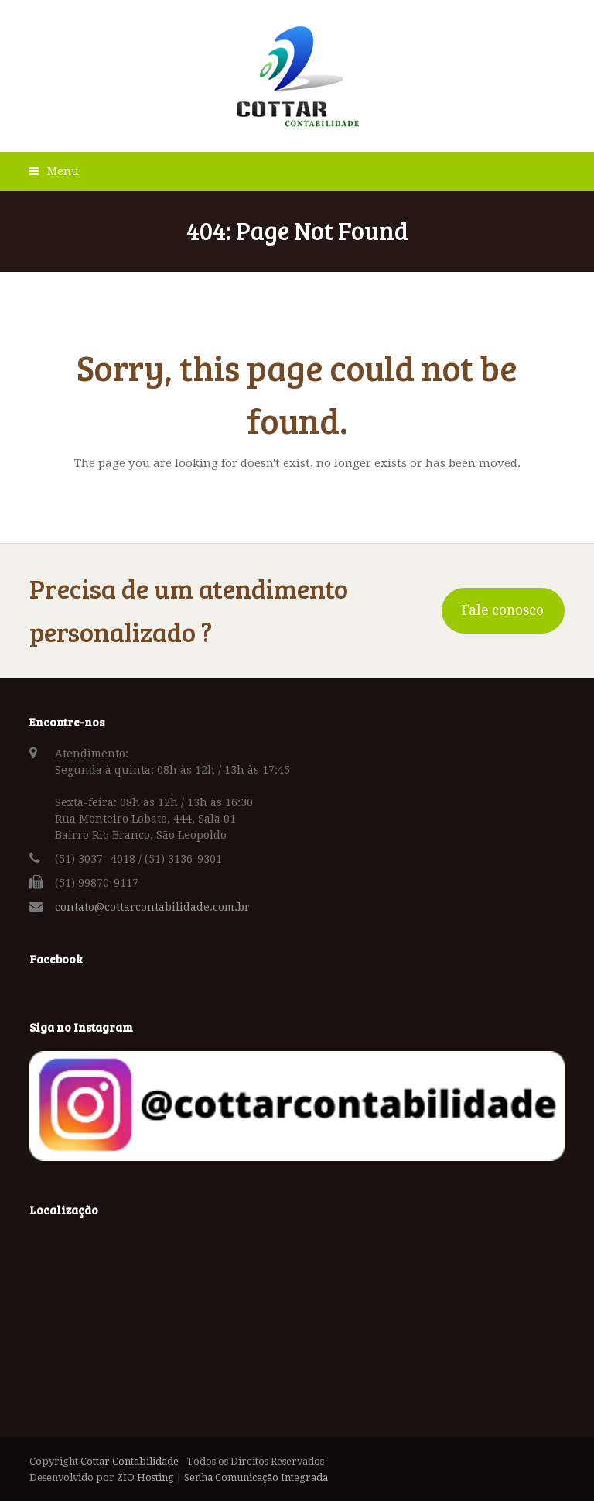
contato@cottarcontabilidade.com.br (152, 907)
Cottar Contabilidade (129, 1461)
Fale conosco (503, 610)
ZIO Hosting (145, 1477)
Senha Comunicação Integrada (256, 1477)
